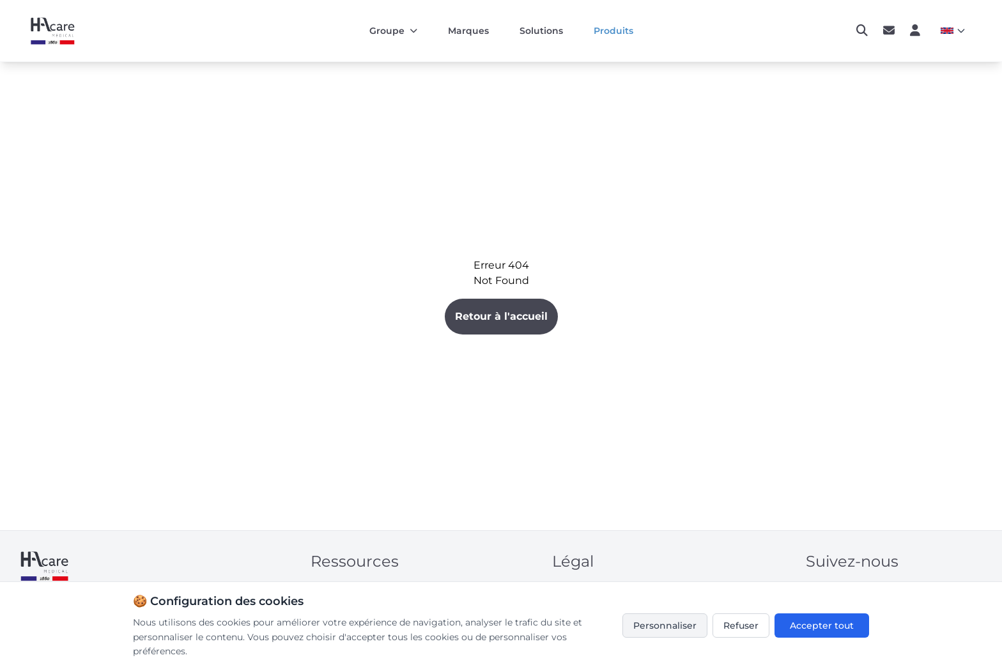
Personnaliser (665, 625)
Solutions (541, 30)
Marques (468, 30)
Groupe (393, 30)
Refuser (741, 625)
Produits (613, 30)
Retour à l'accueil (501, 316)
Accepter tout (822, 625)
